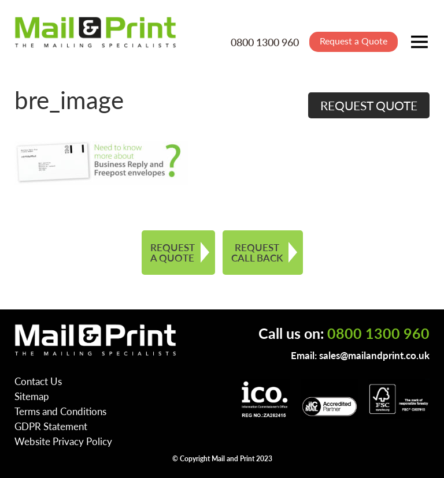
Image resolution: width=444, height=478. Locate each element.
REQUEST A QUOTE (172, 252)
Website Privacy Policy (63, 441)
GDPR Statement (50, 426)
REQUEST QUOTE (368, 105)
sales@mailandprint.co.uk (374, 355)
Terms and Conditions (60, 411)
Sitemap (31, 396)
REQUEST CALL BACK (257, 252)
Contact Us (38, 381)
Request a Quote (353, 40)
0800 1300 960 (265, 41)
